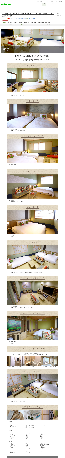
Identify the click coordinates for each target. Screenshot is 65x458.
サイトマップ (47, 1)
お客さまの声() (41, 22)
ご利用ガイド (42, 1)
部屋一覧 (20, 22)
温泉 (44, 24)
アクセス (34, 24)
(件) (12, 18)
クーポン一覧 (47, 22)
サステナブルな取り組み (31, 18)
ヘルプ (38, 1)
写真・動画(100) (26, 22)
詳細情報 (48, 24)
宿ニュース (10, 22)
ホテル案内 (17, 24)
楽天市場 (57, 1)
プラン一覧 (15, 22)
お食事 (30, 24)
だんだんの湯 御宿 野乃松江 (8, 24)
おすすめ (39, 24)
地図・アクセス (33, 22)
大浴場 (26, 24)
